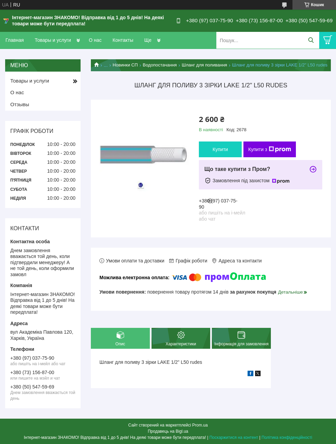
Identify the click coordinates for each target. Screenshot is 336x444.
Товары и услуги (53, 40)
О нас (95, 40)
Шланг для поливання (204, 64)
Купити (220, 149)
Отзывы (19, 104)
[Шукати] (310, 40)
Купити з (269, 149)
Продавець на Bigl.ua (168, 431)
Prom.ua (200, 425)
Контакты (122, 40)
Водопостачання (160, 64)
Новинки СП (125, 64)
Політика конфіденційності (287, 437)
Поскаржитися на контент (233, 437)
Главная (14, 40)
